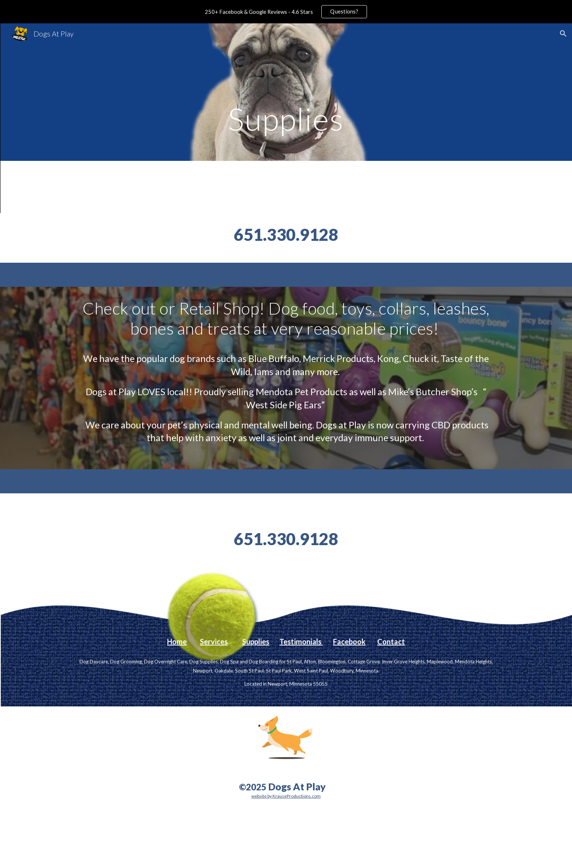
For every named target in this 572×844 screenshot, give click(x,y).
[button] (563, 33)
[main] (286, 118)
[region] (286, 11)
